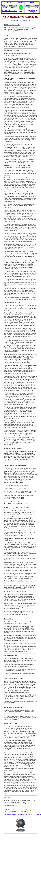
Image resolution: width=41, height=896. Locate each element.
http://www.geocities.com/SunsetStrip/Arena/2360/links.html (22, 814)
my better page (21, 20)
